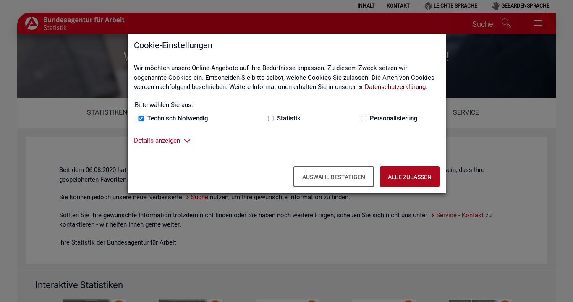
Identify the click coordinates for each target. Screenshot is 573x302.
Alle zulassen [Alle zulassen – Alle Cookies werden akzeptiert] (410, 177)
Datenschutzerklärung (395, 87)
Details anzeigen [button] (157, 140)
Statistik (289, 118)
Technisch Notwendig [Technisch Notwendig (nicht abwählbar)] (177, 118)
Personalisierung (394, 118)
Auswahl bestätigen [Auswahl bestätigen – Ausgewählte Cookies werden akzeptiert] (333, 177)
